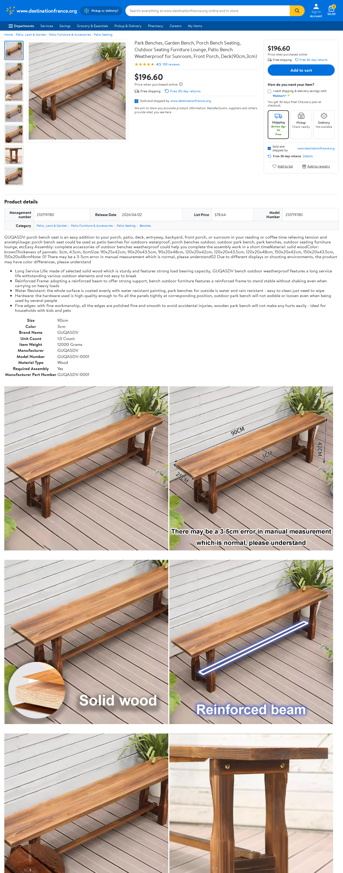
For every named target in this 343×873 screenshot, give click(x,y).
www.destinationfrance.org (190, 100)
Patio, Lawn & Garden (31, 34)
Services (46, 25)
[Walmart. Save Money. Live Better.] (41, 11)
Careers (175, 25)
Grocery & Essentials (92, 25)
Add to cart (301, 70)
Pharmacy (155, 25)
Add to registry (316, 166)
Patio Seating (103, 34)
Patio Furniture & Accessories (70, 34)
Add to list (282, 166)
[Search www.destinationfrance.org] (207, 10)
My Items (195, 25)
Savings (64, 25)
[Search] (297, 10)
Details (308, 156)
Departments (21, 25)
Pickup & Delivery (127, 25)
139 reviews (171, 64)
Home (8, 34)
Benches (145, 225)
